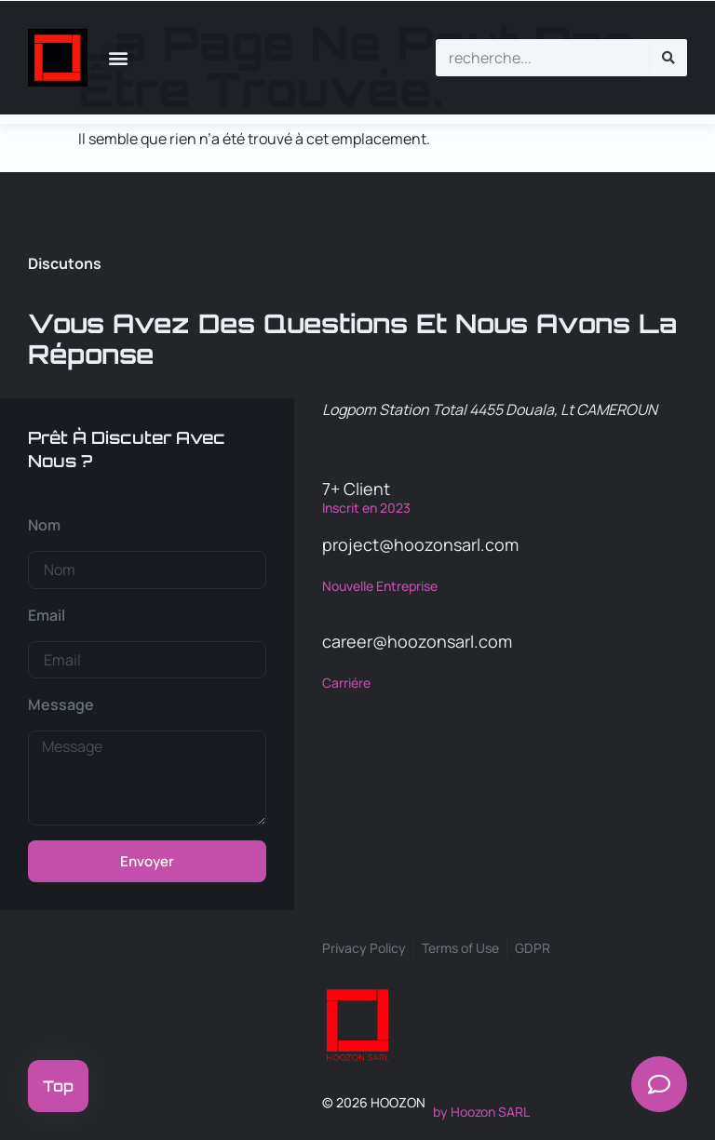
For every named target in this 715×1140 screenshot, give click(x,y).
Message (61, 704)
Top (58, 1086)
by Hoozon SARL (481, 1111)
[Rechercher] (668, 57)
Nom (44, 525)
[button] (117, 57)
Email (46, 615)
